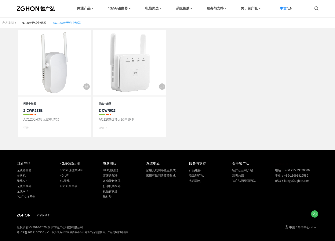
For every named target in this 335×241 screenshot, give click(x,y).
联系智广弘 (196, 175)
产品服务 (195, 170)
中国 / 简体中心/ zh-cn (303, 227)
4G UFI (64, 175)
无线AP (22, 180)
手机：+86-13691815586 (291, 175)
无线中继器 (24, 186)
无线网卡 (23, 191)
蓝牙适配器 (110, 175)
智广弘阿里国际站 (244, 180)
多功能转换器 (112, 180)
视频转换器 (110, 191)
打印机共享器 (112, 186)
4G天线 (65, 180)
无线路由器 (24, 170)
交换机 (21, 175)
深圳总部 (238, 175)
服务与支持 (215, 8)
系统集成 (182, 8)
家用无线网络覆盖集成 (161, 170)
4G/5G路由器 (118, 8)
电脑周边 (152, 8)
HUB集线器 (110, 170)
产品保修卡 (43, 215)
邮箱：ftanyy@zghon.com (292, 180)
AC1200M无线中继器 (67, 23)
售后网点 (195, 180)
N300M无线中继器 (34, 23)
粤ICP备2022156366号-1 (34, 232)
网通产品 (84, 8)
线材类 (107, 196)
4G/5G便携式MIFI (71, 170)
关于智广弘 (249, 8)
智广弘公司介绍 (242, 170)
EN (290, 8)
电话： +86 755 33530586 (292, 170)
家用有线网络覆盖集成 (161, 175)
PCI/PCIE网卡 (26, 196)
